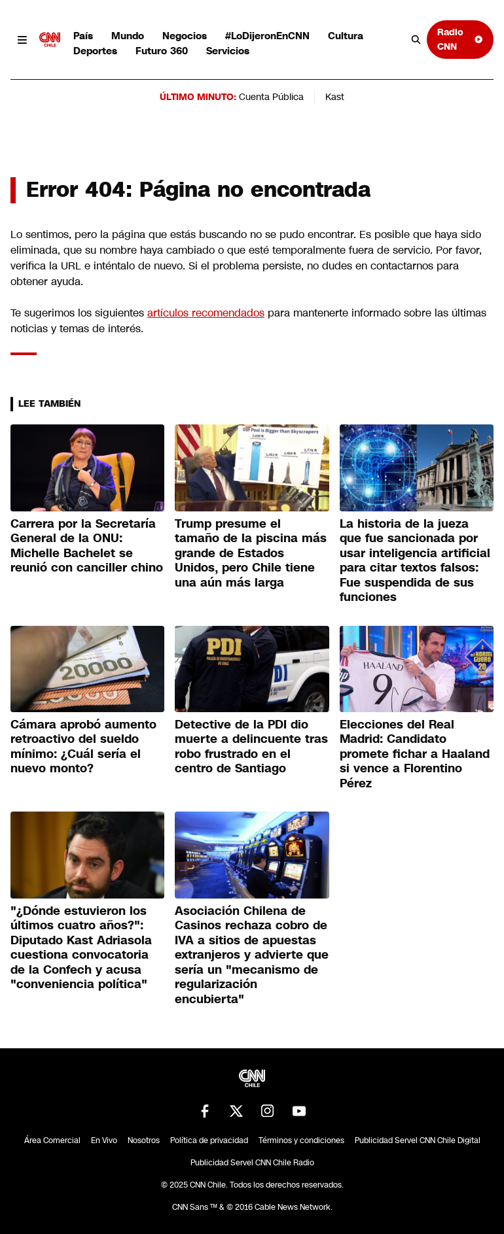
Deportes (95, 51)
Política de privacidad (209, 1140)
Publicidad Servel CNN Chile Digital (417, 1140)
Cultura (345, 36)
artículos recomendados (205, 312)
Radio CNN (460, 39)
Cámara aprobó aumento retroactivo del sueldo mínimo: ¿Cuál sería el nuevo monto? (83, 747)
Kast (334, 96)
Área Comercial (52, 1140)
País (83, 36)
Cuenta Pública (271, 96)
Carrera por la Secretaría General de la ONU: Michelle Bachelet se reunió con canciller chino (86, 546)
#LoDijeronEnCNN (267, 36)
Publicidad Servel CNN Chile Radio (252, 1162)
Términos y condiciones (301, 1140)
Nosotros (144, 1140)
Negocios (184, 36)
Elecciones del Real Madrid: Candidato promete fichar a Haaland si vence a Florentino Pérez (415, 754)
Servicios (227, 51)
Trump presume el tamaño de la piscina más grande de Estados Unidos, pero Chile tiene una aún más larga (251, 553)
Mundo (127, 36)
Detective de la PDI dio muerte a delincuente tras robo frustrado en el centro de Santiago (251, 747)
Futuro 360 (161, 51)
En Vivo (104, 1140)
